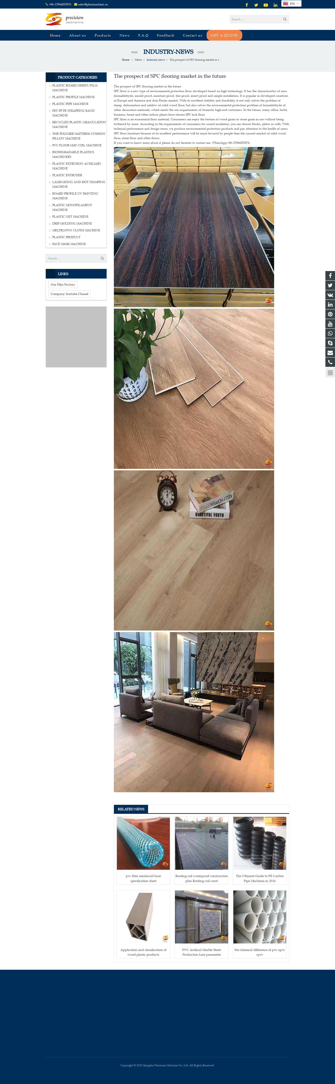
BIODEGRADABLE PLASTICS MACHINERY (73, 154)
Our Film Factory (63, 284)
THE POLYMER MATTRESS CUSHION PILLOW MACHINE (78, 136)
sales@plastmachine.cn (93, 4)
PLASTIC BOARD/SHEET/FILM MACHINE (74, 88)
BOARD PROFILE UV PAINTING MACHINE (75, 196)
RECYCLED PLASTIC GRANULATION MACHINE (79, 124)
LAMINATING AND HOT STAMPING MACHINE (78, 184)
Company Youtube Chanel (69, 294)
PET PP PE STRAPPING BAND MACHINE (73, 113)
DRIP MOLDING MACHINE (72, 223)
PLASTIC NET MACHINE (70, 217)
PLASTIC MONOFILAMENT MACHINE (72, 207)
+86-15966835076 (60, 4)
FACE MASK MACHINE (69, 244)
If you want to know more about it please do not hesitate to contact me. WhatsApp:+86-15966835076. (182, 143)
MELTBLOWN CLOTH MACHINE (76, 230)
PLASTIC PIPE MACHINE (70, 104)
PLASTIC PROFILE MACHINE (73, 97)
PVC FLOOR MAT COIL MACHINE (76, 145)
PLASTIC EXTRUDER (67, 175)
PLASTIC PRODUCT (66, 237)
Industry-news (167, 52)
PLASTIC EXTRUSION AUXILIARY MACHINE (76, 166)
